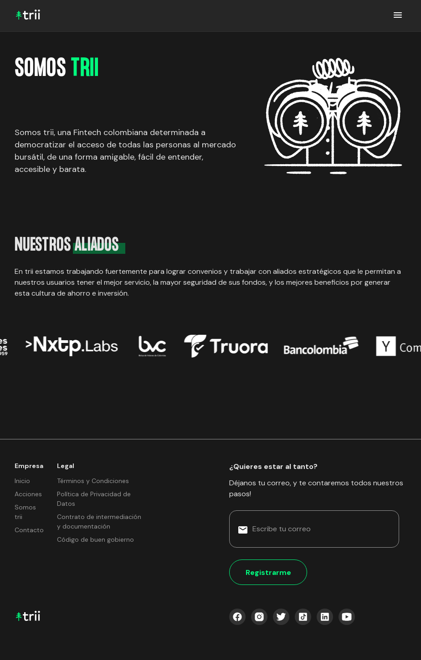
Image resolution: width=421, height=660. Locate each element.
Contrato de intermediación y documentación (99, 521)
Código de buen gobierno (95, 539)
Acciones (28, 494)
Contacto (29, 530)
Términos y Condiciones (93, 481)
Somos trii (25, 512)
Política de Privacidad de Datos (94, 499)
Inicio (22, 481)
